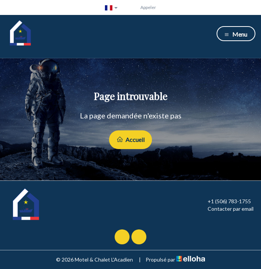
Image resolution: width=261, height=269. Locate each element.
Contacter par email (226, 208)
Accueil (130, 139)
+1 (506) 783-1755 (225, 201)
